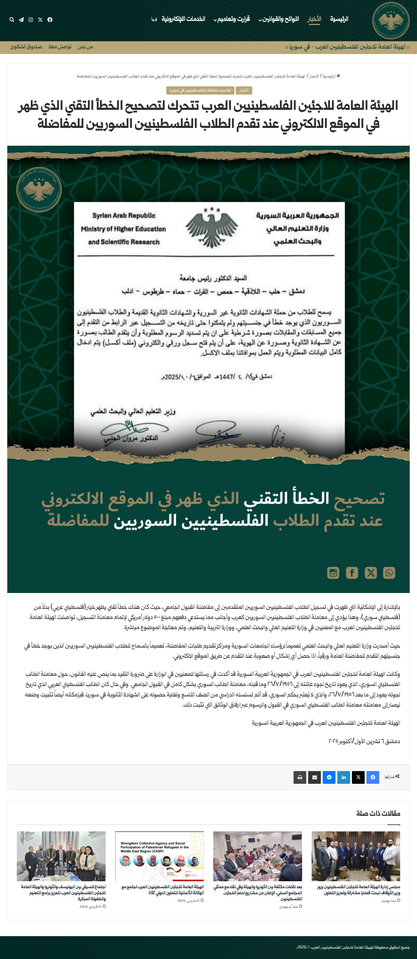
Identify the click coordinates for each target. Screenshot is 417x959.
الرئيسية (339, 19)
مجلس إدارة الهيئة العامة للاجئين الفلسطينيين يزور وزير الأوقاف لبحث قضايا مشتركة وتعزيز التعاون (358, 890)
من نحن (85, 47)
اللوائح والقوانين (280, 19)
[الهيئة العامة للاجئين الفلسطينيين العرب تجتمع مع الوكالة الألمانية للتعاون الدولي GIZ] (159, 856)
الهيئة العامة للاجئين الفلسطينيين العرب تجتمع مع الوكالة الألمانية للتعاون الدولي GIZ (163, 890)
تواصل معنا (60, 47)
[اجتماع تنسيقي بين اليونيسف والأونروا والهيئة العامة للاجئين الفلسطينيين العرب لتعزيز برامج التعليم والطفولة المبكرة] (61, 856)
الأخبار (314, 19)
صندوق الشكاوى (26, 47)
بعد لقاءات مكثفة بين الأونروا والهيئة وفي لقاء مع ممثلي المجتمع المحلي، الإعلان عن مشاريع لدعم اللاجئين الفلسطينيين (258, 893)
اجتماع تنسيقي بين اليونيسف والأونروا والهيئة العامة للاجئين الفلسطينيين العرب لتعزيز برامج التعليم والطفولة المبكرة (63, 893)
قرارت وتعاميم (233, 19)
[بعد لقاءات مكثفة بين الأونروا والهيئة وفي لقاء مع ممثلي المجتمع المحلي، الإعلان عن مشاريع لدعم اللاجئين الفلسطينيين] (257, 856)
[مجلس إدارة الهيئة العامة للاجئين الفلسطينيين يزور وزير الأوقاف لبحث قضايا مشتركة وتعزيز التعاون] (356, 856)
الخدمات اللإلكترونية (177, 19)
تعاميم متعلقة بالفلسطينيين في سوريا (200, 90)
